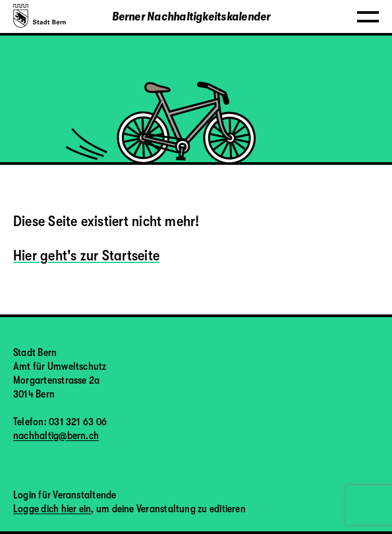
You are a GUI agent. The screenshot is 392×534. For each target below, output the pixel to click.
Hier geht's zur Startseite (86, 255)
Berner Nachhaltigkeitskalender (191, 16)
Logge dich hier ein (52, 509)
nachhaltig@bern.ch (56, 436)
